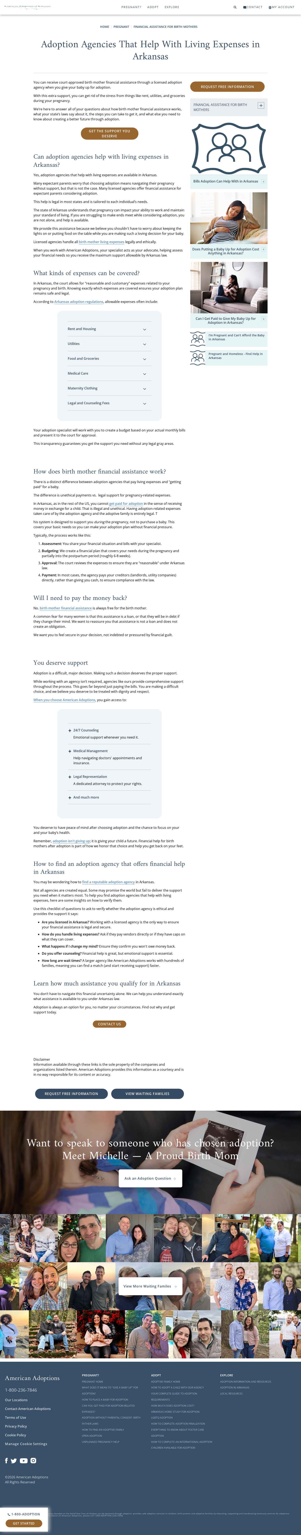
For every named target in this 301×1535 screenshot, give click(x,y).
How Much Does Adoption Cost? (172, 1405)
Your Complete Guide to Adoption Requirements (174, 1396)
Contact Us (109, 1024)
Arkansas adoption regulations (78, 301)
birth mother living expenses (101, 242)
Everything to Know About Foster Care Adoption (177, 1433)
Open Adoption (92, 1436)
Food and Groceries (107, 358)
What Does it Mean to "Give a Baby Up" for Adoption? (110, 1390)
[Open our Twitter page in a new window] (14, 1459)
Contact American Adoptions (28, 1408)
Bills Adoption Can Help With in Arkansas (229, 181)
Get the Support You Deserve (109, 133)
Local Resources (231, 1393)
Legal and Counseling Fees (107, 403)
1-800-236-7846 (21, 1390)
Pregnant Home (92, 1381)
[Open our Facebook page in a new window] (6, 1459)
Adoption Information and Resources (245, 1381)
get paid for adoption (126, 503)
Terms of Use (15, 1417)
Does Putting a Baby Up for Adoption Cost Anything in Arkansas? (229, 251)
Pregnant (121, 27)
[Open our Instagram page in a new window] (33, 1459)
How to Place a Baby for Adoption (105, 1399)
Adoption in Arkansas (234, 1387)
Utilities (107, 344)
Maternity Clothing (107, 388)
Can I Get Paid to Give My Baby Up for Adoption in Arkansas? (231, 321)
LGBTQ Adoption (162, 1417)
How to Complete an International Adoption (181, 1442)
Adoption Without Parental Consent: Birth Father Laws (111, 1420)
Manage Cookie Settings (26, 1444)
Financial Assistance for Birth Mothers (166, 27)
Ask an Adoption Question (150, 1178)
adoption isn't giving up (71, 841)
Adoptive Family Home (165, 1381)
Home (104, 27)
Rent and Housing (107, 329)
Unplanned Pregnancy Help (100, 1442)
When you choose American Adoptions (64, 700)
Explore (172, 7)
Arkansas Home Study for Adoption (175, 1412)
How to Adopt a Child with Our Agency (177, 1387)
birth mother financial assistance (66, 608)
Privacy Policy (16, 1426)
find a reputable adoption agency (108, 882)
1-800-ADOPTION (24, 1514)
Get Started (24, 1523)
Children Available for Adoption (173, 1448)
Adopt (153, 7)
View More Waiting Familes (150, 1286)
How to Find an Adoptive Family (103, 1430)
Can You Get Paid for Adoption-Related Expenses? (108, 1409)
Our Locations (16, 1400)
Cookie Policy (15, 1435)
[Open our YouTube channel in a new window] (24, 1459)
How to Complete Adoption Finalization (178, 1423)
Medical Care (107, 373)
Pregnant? (131, 7)
